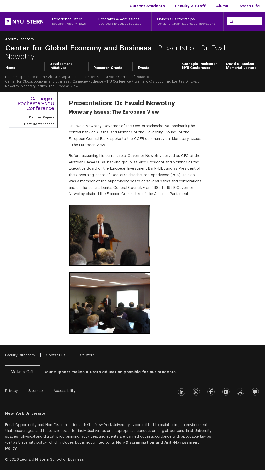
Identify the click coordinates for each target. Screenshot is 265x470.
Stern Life (250, 6)
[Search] (231, 21)
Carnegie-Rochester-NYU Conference (200, 66)
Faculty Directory (20, 355)
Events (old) (143, 81)
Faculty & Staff (190, 6)
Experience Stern (31, 77)
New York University (25, 413)
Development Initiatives (61, 66)
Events (143, 68)
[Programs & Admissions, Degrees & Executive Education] (123, 21)
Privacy (11, 390)
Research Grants (108, 68)
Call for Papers (41, 117)
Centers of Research (134, 77)
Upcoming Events (169, 81)
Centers (26, 39)
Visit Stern (85, 355)
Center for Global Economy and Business (79, 48)
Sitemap (35, 390)
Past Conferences (39, 124)
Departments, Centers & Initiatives (88, 77)
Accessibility (65, 390)
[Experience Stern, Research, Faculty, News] (71, 21)
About (10, 39)
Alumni (222, 6)
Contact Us (56, 355)
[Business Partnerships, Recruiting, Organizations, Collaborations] (187, 21)
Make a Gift (22, 372)
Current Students (147, 6)
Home (10, 68)
